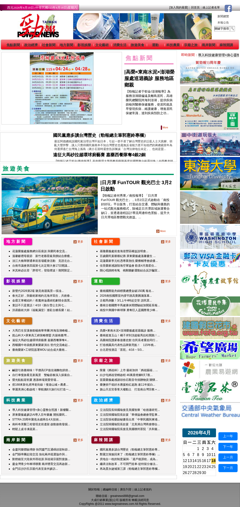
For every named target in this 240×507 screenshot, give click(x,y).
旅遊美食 (137, 45)
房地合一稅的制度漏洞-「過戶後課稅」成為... (129, 459)
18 (213, 461)
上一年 (228, 436)
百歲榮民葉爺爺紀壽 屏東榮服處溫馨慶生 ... (128, 256)
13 (190, 461)
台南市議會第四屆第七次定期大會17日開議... (41, 265)
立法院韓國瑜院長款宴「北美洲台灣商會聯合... (130, 424)
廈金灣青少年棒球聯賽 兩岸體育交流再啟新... (41, 464)
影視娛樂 (84, 45)
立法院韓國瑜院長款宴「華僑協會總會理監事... (130, 414)
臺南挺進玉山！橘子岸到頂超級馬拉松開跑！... (130, 335)
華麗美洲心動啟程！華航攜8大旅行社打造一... (41, 389)
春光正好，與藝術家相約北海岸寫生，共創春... (42, 295)
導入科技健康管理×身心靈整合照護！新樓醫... (41, 410)
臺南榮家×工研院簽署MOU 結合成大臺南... (39, 349)
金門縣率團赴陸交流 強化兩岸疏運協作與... (39, 454)
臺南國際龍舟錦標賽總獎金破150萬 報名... (127, 291)
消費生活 (119, 45)
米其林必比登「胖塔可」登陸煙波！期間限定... (42, 270)
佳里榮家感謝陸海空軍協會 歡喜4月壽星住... (128, 265)
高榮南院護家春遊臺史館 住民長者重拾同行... (129, 340)
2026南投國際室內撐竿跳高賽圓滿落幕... (126, 295)
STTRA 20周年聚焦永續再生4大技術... (36, 419)
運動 (155, 45)
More (165, 127)
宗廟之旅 (191, 45)
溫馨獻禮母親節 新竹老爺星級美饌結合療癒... (42, 256)
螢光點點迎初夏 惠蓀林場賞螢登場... (35, 380)
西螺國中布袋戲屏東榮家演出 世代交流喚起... (41, 345)
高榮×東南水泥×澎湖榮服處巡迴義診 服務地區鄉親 (149, 78)
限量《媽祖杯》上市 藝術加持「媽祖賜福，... (129, 370)
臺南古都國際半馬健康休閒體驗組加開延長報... (130, 305)
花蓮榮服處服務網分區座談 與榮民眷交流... (39, 251)
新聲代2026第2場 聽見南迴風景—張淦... (38, 291)
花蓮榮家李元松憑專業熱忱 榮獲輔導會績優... (129, 261)
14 (194, 461)
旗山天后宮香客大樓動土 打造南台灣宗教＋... (130, 389)
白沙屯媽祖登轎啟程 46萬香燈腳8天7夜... (126, 375)
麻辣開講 (226, 45)
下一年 (228, 447)
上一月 (228, 457)
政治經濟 (31, 45)
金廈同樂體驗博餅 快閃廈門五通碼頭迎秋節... (41, 449)
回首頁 (195, 7)
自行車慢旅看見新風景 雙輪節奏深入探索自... (42, 375)
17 (209, 461)
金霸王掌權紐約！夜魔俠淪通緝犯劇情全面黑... (42, 300)
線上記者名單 (211, 7)
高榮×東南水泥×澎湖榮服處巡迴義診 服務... (127, 330)
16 (204, 461)
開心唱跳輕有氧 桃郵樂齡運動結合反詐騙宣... (130, 270)
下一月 (228, 468)
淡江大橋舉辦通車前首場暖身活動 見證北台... (42, 261)
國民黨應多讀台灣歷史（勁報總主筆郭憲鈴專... (130, 449)
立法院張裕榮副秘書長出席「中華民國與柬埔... (130, 419)
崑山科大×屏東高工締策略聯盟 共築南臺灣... (40, 335)
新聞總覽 (223, 16)
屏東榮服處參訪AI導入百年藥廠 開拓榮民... (39, 414)
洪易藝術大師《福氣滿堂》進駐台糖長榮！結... (42, 310)
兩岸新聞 (208, 45)
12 (185, 461)
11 (213, 455)
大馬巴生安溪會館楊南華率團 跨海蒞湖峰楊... (41, 330)
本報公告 (223, 22)
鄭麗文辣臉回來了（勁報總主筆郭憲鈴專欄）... (130, 454)
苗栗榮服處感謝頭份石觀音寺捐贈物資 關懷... (129, 380)
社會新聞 (48, 45)
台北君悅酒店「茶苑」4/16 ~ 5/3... (122, 349)
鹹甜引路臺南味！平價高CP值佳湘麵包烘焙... (41, 370)
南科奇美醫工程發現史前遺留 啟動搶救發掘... (41, 424)
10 (209, 455)
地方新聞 (66, 45)
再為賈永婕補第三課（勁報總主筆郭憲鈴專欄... (130, 468)
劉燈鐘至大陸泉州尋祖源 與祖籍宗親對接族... (41, 459)
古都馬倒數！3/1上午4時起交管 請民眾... (126, 300)
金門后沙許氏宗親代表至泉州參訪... (35, 468)
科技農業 (173, 45)
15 (199, 461)
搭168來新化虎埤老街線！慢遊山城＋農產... (40, 384)
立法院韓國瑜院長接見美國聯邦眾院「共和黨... (130, 429)
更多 (78, 241)
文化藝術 (102, 45)
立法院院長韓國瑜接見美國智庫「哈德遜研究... (130, 410)
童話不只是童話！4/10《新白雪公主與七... (39, 305)
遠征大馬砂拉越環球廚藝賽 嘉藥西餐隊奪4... (40, 340)
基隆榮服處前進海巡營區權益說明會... (124, 251)
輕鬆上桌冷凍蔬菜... (25, 429)
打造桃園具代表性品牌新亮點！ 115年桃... (128, 345)
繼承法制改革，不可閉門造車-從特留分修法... (129, 464)
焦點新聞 (13, 45)
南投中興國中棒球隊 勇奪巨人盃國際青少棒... (129, 310)
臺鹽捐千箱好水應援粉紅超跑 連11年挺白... (127, 384)
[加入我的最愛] (178, 7)
